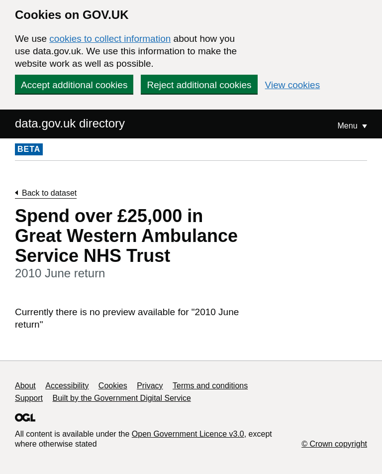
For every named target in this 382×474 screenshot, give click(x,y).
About (25, 385)
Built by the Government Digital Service (122, 398)
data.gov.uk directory (70, 123)
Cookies (112, 385)
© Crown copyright (334, 444)
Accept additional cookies (74, 85)
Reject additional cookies (199, 85)
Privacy (150, 385)
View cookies (292, 85)
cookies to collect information (110, 38)
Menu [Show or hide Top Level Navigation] (349, 125)
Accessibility (67, 385)
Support (29, 398)
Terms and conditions (210, 385)
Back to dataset (49, 193)
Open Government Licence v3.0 (188, 434)
